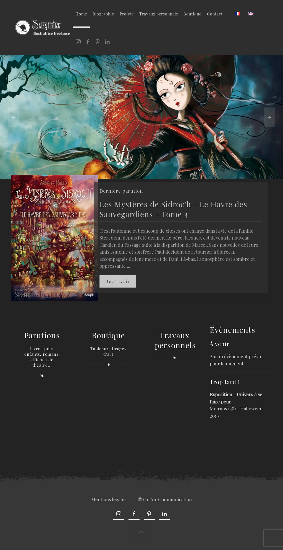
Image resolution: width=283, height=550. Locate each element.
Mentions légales (108, 499)
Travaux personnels (158, 14)
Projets (127, 14)
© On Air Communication (164, 499)
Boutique (192, 14)
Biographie (103, 14)
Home (81, 14)
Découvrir (117, 281)
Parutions (42, 335)
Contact (215, 14)
